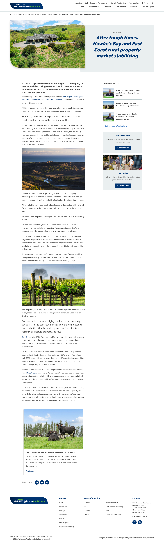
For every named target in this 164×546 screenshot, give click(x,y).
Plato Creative (111, 538)
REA (107, 511)
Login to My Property (66, 527)
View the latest (123, 185)
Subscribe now (123, 148)
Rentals (133, 7)
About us (87, 511)
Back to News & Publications (115, 126)
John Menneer (32, 373)
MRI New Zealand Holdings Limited (141, 538)
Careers (86, 515)
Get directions (137, 517)
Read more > (31, 471)
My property (149, 3)
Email (145, 517)
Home (12, 14)
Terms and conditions (113, 515)
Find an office (134, 3)
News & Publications (118, 3)
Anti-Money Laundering (114, 507)
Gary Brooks (27, 337)
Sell (86, 3)
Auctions (79, 3)
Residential (94, 7)
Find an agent (148, 7)
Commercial (121, 7)
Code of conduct (112, 503)
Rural (82, 7)
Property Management (99, 3)
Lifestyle (107, 7)
